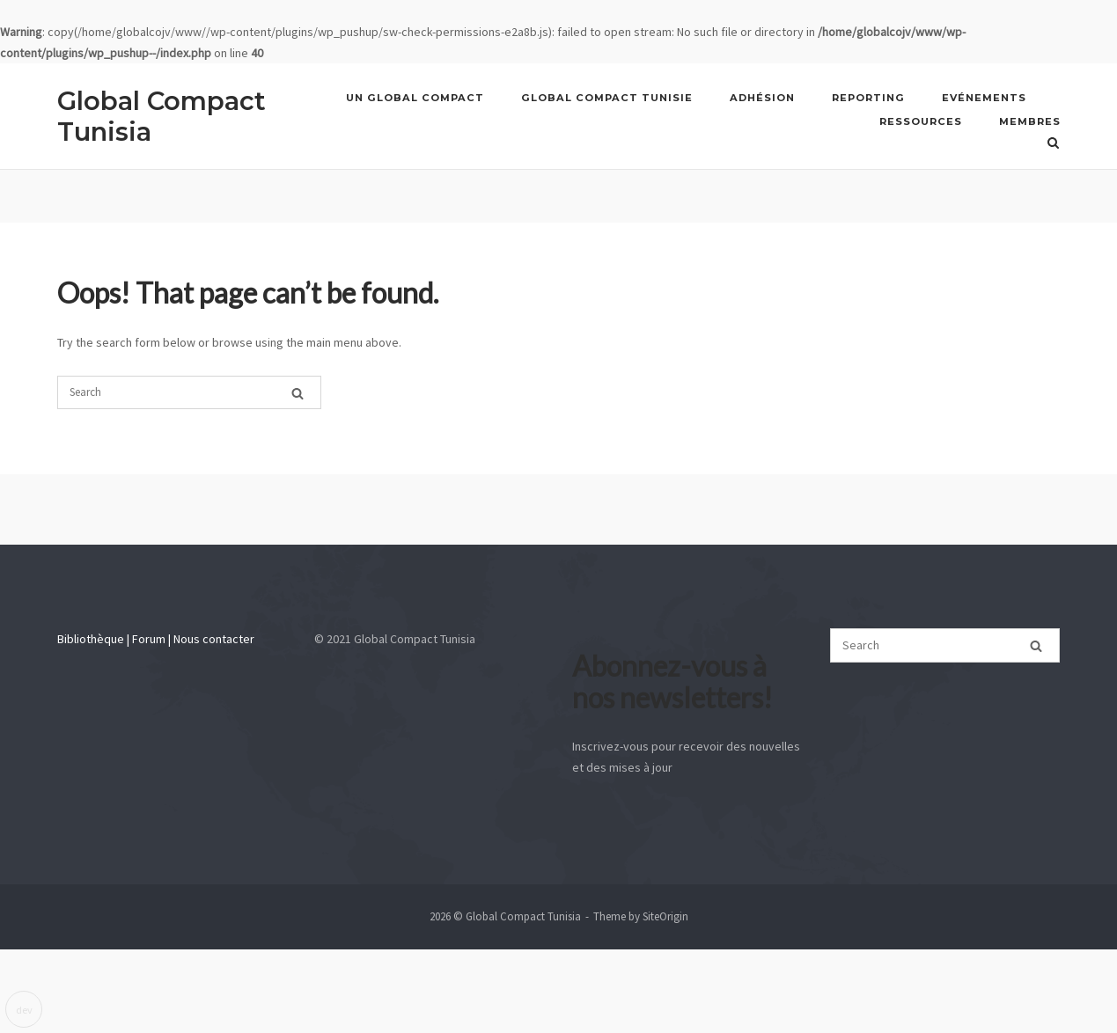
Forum (148, 639)
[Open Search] (1053, 142)
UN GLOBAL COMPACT (415, 98)
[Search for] (189, 392)
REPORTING (868, 98)
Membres (1030, 121)
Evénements (984, 98)
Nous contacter (213, 639)
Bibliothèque (90, 639)
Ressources (920, 121)
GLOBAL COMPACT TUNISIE (607, 98)
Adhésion (762, 98)
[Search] (297, 391)
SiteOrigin (665, 916)
